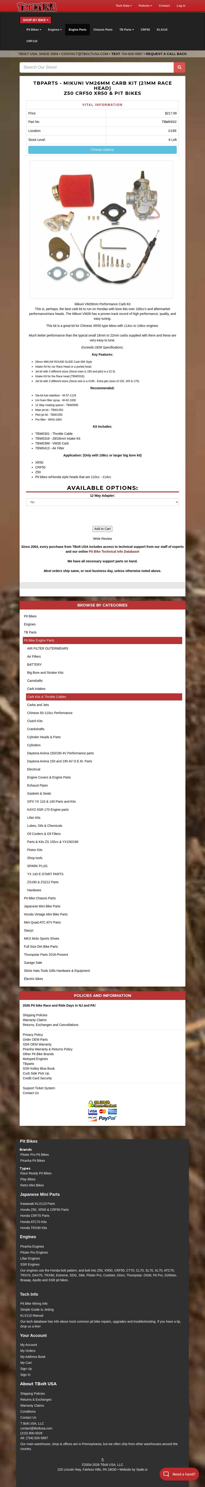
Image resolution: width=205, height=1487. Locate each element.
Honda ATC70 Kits (33, 1222)
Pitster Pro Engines (34, 1252)
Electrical (33, 769)
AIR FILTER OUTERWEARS (47, 648)
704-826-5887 (132, 54)
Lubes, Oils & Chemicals (44, 826)
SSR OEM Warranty (37, 1044)
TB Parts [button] (126, 29)
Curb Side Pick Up (36, 1073)
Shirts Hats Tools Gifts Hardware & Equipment (57, 971)
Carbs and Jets (38, 705)
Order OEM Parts (35, 1039)
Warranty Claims (35, 1020)
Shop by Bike (35, 20)
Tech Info (29, 1294)
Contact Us (31, 1093)
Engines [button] (55, 29)
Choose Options (102, 149)
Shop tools (34, 858)
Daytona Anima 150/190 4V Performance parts (60, 753)
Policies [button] (145, 5)
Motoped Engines (35, 1059)
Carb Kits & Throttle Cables (46, 697)
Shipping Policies (35, 1015)
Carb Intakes (36, 689)
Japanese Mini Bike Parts (42, 906)
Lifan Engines (30, 1258)
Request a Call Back (166, 54)
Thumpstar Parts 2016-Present (46, 954)
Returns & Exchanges (35, 1399)
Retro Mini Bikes (32, 1185)
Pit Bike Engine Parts (39, 640)
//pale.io (141, 1469)
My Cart (26, 1363)
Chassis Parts (102, 29)
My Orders (27, 1351)
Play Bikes (27, 1179)
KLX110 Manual (31, 1315)
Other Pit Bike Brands (38, 1054)
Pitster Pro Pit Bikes (34, 1154)
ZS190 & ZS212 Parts (43, 882)
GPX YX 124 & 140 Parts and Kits (51, 801)
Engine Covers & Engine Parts (49, 777)
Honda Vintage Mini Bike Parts (46, 914)
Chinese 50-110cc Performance (50, 713)
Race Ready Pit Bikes (35, 1173)
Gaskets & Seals (39, 793)
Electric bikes (33, 979)
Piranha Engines (32, 1246)
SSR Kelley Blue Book (39, 1068)
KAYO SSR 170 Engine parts (48, 809)
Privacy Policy (33, 1035)
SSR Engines (29, 1264)
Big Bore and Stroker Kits (45, 672)
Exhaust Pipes (37, 785)
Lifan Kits (34, 817)
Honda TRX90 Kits (33, 1228)
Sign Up (26, 1369)
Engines (30, 624)
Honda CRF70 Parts (34, 1215)
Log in (181, 5)
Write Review (102, 538)
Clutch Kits (35, 721)
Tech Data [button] (124, 5)
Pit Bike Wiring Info (33, 1303)
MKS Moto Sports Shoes (41, 938)
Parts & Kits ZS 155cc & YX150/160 (52, 842)
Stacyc (29, 930)
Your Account (33, 1335)
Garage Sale (33, 962)
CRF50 (145, 29)
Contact (164, 5)
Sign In (25, 1375)
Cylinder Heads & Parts (44, 737)
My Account (28, 1345)
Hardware (34, 890)
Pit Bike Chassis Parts (40, 898)
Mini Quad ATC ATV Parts (42, 922)
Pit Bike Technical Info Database (113, 551)
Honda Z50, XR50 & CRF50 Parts (44, 1209)
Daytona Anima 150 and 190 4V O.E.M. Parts (59, 761)
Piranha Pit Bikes (32, 1160)
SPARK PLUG (37, 866)
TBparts (28, 1064)
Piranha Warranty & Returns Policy (48, 1049)
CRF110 (31, 41)
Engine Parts (77, 29)
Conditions (27, 1411)
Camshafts (35, 681)
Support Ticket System (39, 1088)
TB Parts (30, 632)
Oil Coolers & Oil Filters (44, 834)
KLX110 (162, 29)
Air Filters (34, 656)
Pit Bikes (30, 616)
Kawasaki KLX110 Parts (37, 1203)
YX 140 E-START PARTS (45, 874)
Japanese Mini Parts (40, 1194)
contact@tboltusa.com (84, 54)
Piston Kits (34, 850)
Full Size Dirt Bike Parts (41, 946)
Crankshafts (35, 729)
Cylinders (34, 745)
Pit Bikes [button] (33, 29)
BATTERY (34, 664)
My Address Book (32, 1357)
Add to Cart (102, 529)
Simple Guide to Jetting (37, 1309)
